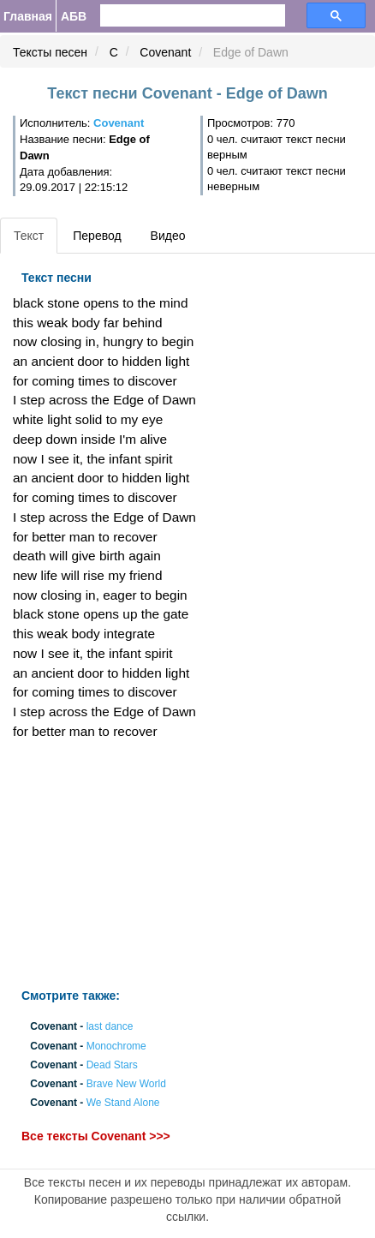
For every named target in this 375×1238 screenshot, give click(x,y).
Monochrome (116, 1046)
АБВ (73, 16)
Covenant (165, 52)
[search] (164, 16)
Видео (168, 235)
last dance (110, 1027)
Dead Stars (112, 1065)
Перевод (97, 235)
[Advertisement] (125, 864)
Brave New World (126, 1085)
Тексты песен (50, 52)
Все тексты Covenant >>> (95, 1136)
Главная (27, 16)
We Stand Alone (123, 1103)
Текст (29, 235)
